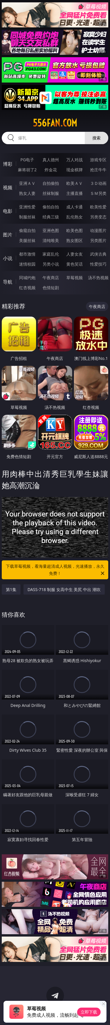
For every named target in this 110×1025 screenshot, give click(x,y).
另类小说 (51, 264)
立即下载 (89, 1012)
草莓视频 (74, 277)
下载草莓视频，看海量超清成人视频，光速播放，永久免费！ (56, 570)
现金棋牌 (74, 169)
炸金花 (51, 169)
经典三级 (51, 217)
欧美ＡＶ (74, 183)
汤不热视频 (98, 277)
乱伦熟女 (74, 217)
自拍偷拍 (51, 183)
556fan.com (55, 123)
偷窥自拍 (27, 230)
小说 (7, 258)
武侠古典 (98, 254)
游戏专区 (98, 159)
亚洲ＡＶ (27, 183)
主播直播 (74, 193)
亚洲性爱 (27, 207)
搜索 (96, 138)
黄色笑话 (74, 264)
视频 (7, 187)
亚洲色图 (51, 230)
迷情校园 (27, 264)
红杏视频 (27, 287)
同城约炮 (27, 277)
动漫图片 (98, 230)
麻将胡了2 (27, 169)
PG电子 (27, 159)
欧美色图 (74, 230)
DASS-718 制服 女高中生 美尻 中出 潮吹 (64, 589)
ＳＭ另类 (98, 193)
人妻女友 (74, 254)
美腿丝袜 (27, 240)
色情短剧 (51, 287)
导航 (7, 282)
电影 (7, 211)
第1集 (11, 589)
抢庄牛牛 (98, 169)
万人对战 (74, 159)
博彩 (7, 164)
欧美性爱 (98, 207)
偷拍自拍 (51, 207)
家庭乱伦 (51, 254)
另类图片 (98, 240)
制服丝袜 (27, 217)
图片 (7, 234)
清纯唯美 (51, 240)
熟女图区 (74, 240)
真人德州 (51, 159)
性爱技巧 (98, 264)
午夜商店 (51, 277)
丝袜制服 (51, 193)
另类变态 (98, 217)
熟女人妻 (27, 193)
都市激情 (27, 254)
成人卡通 (74, 207)
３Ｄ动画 (98, 183)
